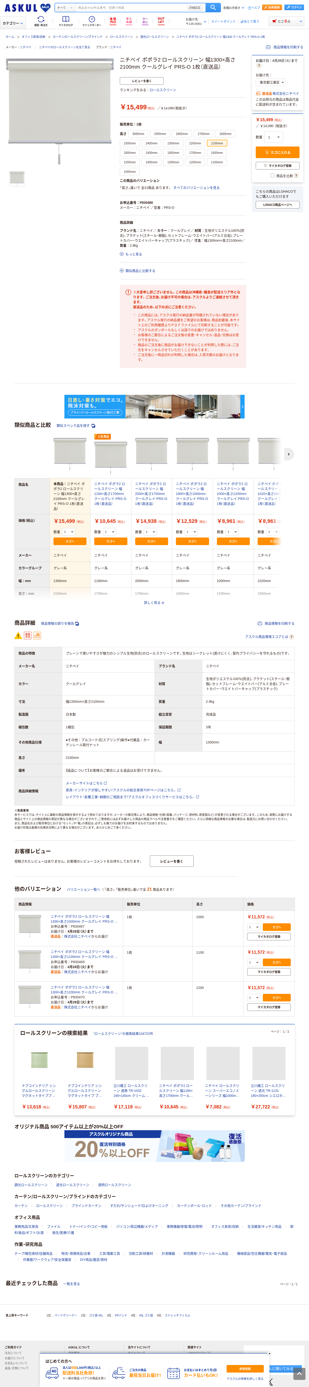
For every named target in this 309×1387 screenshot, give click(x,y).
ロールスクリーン (121, 37)
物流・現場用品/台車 (75, 1253)
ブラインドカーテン (86, 1206)
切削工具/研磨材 (141, 1253)
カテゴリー (13, 23)
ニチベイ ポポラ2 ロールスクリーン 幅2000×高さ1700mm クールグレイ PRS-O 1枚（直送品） (151, 494)
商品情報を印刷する (284, 47)
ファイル (53, 1226)
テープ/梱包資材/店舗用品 (33, 1253)
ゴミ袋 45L (96, 1315)
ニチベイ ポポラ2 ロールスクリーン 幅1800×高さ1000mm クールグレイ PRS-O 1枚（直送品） (192, 494)
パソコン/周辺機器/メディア (137, 1226)
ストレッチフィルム (177, 1315)
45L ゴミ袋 (146, 1315)
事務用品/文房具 (26, 1226)
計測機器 (168, 1253)
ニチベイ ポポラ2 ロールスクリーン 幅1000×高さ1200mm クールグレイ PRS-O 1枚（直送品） (233, 494)
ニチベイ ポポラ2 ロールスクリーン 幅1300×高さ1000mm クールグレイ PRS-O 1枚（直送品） (83, 919)
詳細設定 (195, 7)
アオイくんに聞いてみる (273, 1369)
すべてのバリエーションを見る (196, 188)
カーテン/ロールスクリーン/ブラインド (78, 37)
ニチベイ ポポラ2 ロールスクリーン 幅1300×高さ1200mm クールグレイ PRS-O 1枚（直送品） (83, 990)
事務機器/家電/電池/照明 (185, 1226)
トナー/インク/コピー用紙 (88, 1226)
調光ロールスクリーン (154, 37)
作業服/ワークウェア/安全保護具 (47, 1260)
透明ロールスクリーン (114, 1185)
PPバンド (121, 1315)
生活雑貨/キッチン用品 (264, 1226)
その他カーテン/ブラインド (241, 1206)
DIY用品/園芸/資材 (93, 1260)
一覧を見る (71, 1284)
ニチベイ (25, 47)
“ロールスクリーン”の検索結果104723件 (123, 1034)
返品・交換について (19, 1368)
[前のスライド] (15, 1070)
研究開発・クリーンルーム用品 (206, 1253)
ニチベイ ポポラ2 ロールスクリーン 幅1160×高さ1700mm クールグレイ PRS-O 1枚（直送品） (110, 494)
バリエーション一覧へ (83, 889)
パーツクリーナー (65, 1315)
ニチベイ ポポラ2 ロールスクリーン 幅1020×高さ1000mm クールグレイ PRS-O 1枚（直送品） (274, 494)
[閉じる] (269, 1353)
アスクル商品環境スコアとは (269, 637)
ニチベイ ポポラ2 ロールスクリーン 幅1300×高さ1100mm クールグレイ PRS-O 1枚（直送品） (83, 954)
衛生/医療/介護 (63, 1233)
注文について (15, 1353)
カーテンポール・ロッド (194, 1206)
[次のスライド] (294, 1070)
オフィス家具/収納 (33, 37)
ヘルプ (255, 7)
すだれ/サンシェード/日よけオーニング (139, 1206)
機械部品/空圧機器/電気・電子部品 (262, 1253)
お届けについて (16, 1358)
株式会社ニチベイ (286, 93)
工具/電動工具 (109, 1253)
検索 (213, 7)
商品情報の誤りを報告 (60, 624)
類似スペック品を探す (76, 426)
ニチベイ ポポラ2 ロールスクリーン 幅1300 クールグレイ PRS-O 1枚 (220, 37)
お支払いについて (18, 1363)
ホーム (10, 37)
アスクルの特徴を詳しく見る (245, 1379)
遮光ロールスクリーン (72, 1185)
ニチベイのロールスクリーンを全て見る (64, 47)
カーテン (21, 1206)
